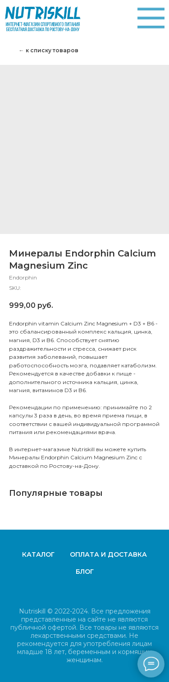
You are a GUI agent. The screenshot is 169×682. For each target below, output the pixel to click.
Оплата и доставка (108, 554)
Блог (85, 572)
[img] (150, 18)
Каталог (38, 554)
